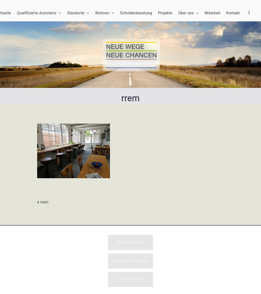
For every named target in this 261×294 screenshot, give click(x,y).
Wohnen (104, 13)
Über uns (188, 13)
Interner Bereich (130, 280)
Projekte (165, 13)
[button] (58, 13)
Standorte (78, 13)
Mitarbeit (212, 13)
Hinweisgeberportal (130, 242)
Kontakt (233, 13)
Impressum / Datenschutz (130, 261)
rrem (44, 202)
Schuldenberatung (136, 13)
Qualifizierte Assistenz (39, 13)
